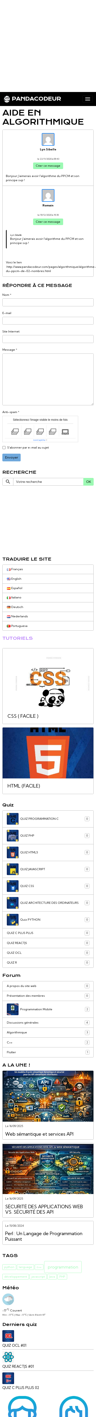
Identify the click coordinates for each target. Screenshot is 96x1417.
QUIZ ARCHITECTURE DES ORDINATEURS (48, 903)
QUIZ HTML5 (48, 852)
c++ (39, 1267)
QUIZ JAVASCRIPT (48, 869)
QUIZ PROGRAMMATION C (48, 819)
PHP (62, 1276)
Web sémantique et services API (39, 1134)
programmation (63, 1267)
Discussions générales (48, 1022)
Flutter (48, 1052)
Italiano (14, 597)
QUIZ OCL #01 (14, 1345)
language (25, 1267)
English (14, 578)
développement (15, 1276)
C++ (48, 1042)
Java (52, 1276)
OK (88, 482)
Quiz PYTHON (48, 920)
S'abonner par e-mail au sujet (28, 447)
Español (14, 588)
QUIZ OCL (48, 953)
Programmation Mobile (48, 1009)
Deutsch (15, 607)
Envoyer (11, 457)
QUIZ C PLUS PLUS (48, 933)
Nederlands (17, 616)
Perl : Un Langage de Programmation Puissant (43, 1236)
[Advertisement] (44, 44)
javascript (38, 1276)
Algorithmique (48, 1032)
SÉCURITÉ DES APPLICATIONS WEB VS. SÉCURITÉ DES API (44, 1209)
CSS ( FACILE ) (23, 716)
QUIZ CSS (48, 886)
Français (15, 569)
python (9, 1267)
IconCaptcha (39, 440)
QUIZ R (48, 962)
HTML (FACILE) (24, 786)
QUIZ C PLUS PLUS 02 (20, 1387)
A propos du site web (48, 986)
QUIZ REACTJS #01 (18, 1366)
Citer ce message (48, 165)
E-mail (6, 313)
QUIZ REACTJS (48, 943)
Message (8, 349)
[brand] (32, 99)
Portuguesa (17, 626)
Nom (5, 295)
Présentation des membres (48, 995)
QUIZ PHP (48, 835)
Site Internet (10, 331)
